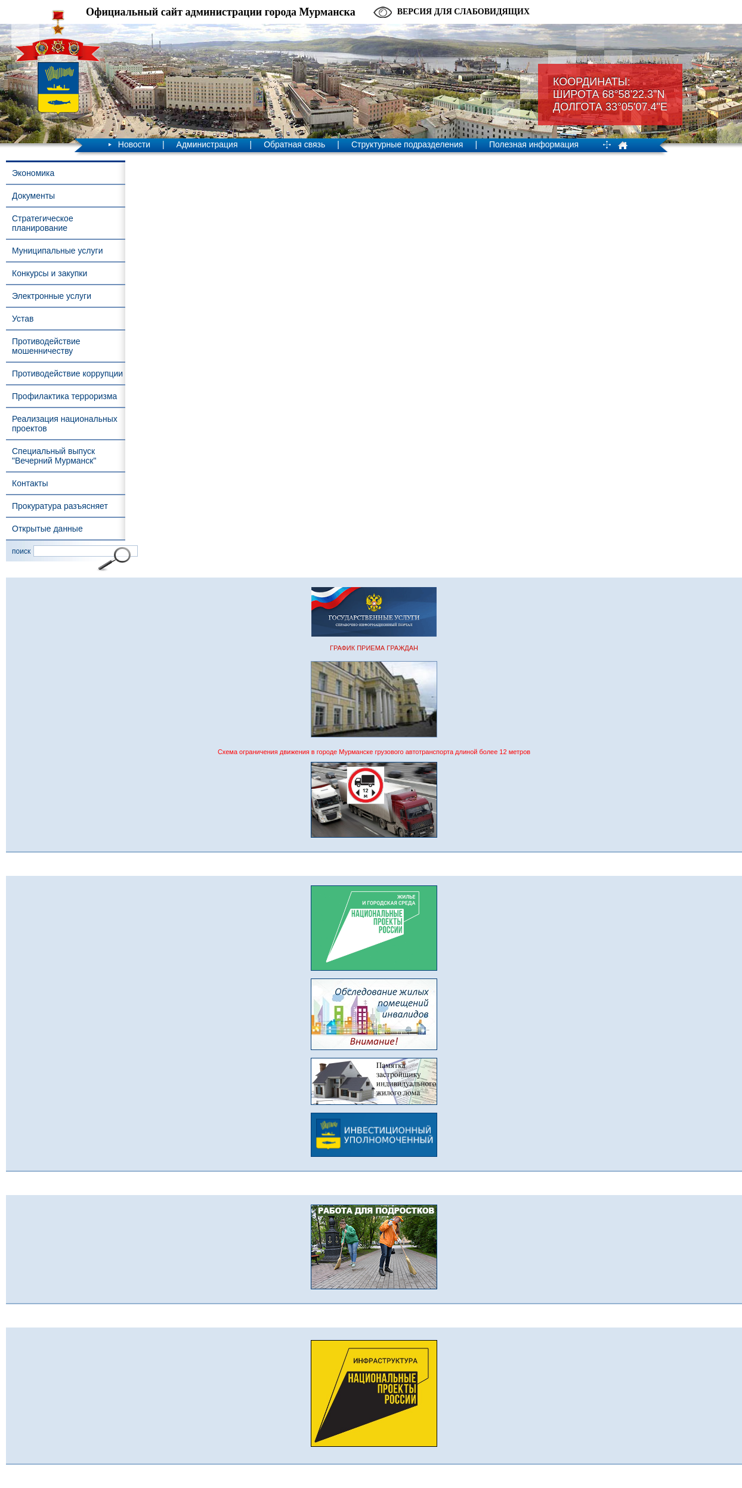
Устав (22, 318)
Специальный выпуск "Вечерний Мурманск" (54, 455)
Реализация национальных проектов (65, 423)
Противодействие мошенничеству (46, 346)
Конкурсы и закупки (49, 273)
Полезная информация (534, 144)
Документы (33, 195)
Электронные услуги (51, 296)
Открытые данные (47, 528)
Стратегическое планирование (42, 223)
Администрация (207, 144)
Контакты (30, 483)
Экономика (33, 173)
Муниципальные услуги (57, 250)
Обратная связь (294, 144)
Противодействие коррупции (67, 373)
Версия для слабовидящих (463, 11)
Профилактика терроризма (64, 396)
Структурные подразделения (407, 144)
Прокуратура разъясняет (60, 506)
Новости (134, 144)
